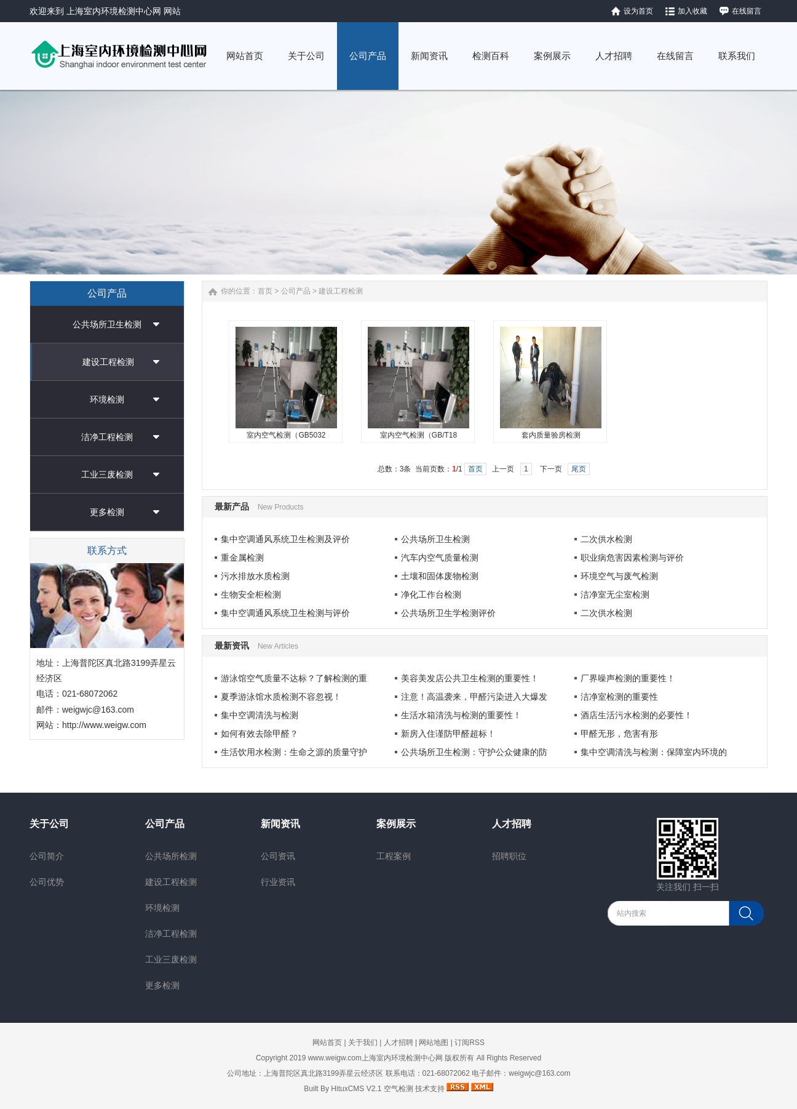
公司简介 (47, 856)
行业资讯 (278, 882)
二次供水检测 (606, 539)
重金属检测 (242, 558)
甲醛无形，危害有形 (619, 734)
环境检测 (107, 399)
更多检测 (107, 512)
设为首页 (638, 11)
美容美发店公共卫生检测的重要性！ (470, 678)
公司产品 (296, 291)
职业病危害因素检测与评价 (632, 558)
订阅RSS (469, 1042)
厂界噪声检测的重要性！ (628, 678)
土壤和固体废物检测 (439, 576)
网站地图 (433, 1042)
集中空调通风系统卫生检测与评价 (285, 613)
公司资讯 (278, 856)
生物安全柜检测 (251, 594)
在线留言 (746, 11)
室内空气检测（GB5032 (286, 435)
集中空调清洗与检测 (259, 715)
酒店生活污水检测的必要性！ (636, 715)
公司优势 (47, 882)
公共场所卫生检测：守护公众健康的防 (474, 752)
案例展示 (396, 824)
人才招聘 (511, 824)
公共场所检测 (171, 856)
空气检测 (398, 1088)
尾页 (578, 469)
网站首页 (327, 1042)
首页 (265, 291)
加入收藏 (692, 11)
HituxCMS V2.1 (356, 1088)
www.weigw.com (335, 1058)
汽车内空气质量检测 (439, 558)
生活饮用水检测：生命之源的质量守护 (294, 752)
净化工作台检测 (431, 594)
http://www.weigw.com (104, 725)
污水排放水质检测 (255, 576)
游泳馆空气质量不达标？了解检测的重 (294, 678)
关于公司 (49, 824)
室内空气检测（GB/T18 (418, 435)
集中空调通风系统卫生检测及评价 (285, 539)
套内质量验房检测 (551, 435)
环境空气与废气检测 (619, 576)
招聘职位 (509, 856)
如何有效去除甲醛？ (259, 734)
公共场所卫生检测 (107, 324)
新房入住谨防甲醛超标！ (448, 734)
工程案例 (393, 856)
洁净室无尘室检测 (615, 594)
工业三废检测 (107, 474)
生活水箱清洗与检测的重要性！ (461, 715)
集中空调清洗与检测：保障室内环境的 (654, 752)
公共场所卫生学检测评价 (448, 613)
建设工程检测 (108, 362)
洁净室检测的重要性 (619, 697)
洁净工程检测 (107, 437)
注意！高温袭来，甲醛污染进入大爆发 (474, 697)
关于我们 (363, 1042)
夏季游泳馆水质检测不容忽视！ (281, 697)
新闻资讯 (280, 824)
